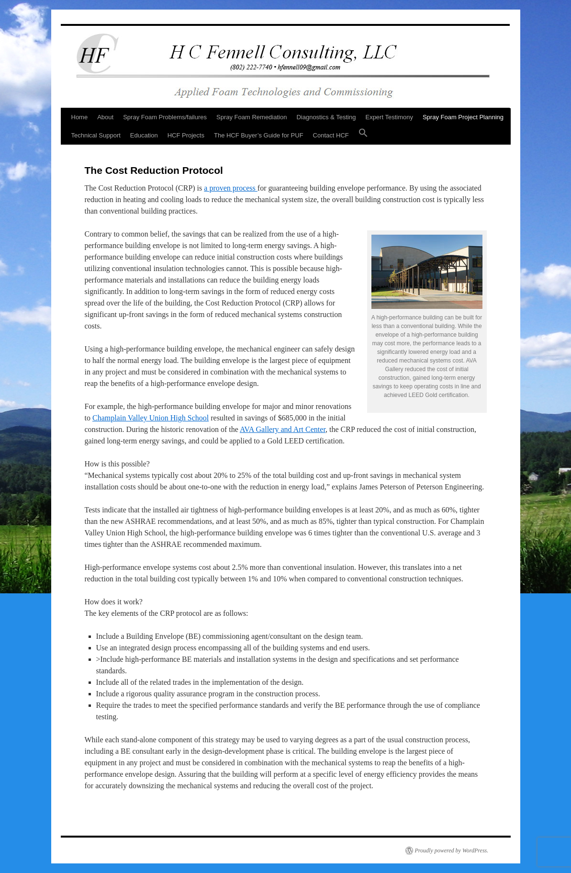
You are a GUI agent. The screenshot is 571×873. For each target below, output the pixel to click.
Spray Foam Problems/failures (165, 117)
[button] (363, 135)
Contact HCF (331, 135)
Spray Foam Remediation (251, 117)
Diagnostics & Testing (326, 117)
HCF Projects (186, 135)
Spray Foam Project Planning (463, 117)
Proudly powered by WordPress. (452, 850)
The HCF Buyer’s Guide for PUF (258, 135)
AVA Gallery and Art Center (282, 429)
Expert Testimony (389, 117)
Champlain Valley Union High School (150, 418)
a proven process (231, 188)
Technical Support (96, 135)
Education (144, 135)
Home (79, 117)
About (105, 117)
